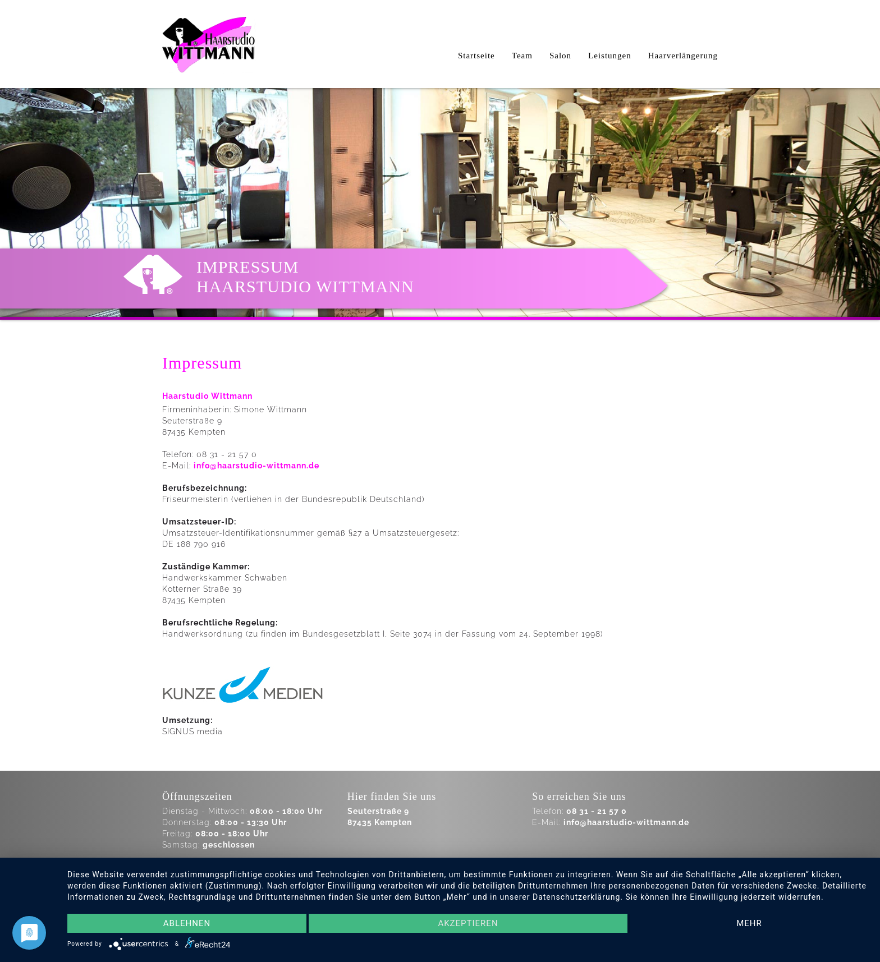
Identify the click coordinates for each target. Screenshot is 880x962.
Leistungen (609, 55)
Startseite (476, 55)
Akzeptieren (468, 923)
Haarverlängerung (683, 55)
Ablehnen (186, 923)
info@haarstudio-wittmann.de (256, 465)
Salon (560, 55)
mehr (749, 923)
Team (522, 55)
